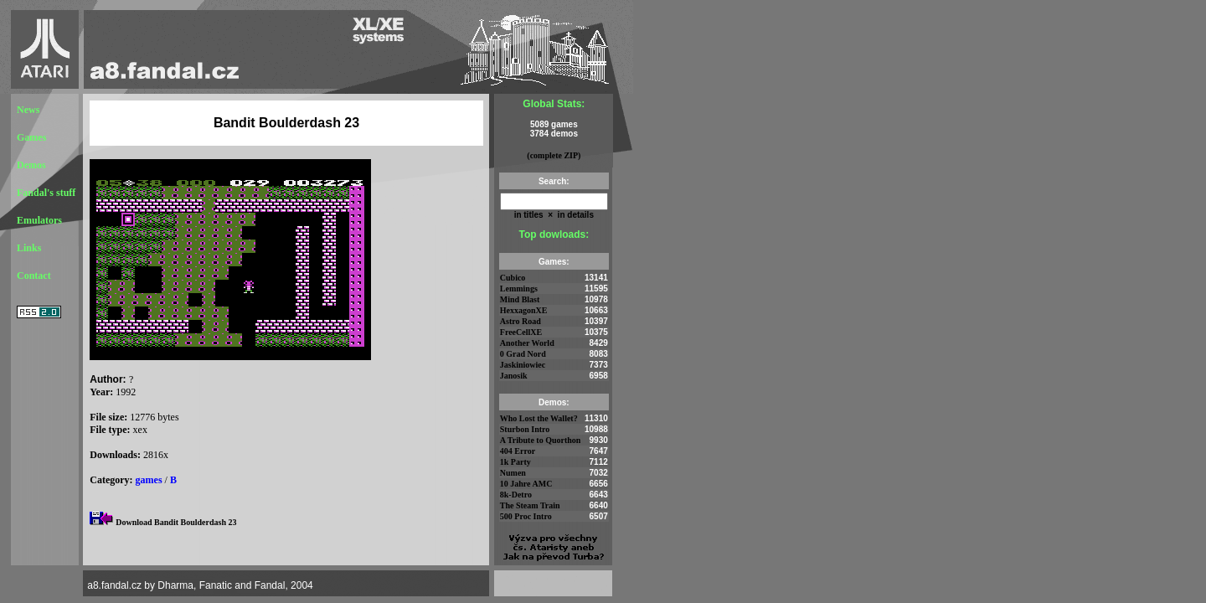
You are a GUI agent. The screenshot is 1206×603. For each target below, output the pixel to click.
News (28, 110)
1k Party (515, 461)
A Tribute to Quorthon (540, 440)
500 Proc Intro (526, 516)
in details (574, 214)
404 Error (517, 451)
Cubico (513, 277)
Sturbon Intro (525, 429)
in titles (529, 214)
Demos (31, 165)
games (149, 480)
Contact (34, 275)
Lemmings (519, 288)
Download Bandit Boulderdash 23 (176, 522)
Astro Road (520, 321)
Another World (527, 343)
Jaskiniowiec (522, 364)
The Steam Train (530, 505)
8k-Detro (516, 494)
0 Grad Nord (523, 353)
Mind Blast (520, 299)
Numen (513, 472)
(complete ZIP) (553, 155)
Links (29, 248)
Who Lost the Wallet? (539, 418)
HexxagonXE (524, 310)
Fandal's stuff (46, 192)
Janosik (514, 375)
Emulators (39, 220)
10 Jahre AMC (526, 483)
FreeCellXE (521, 332)
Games (31, 137)
